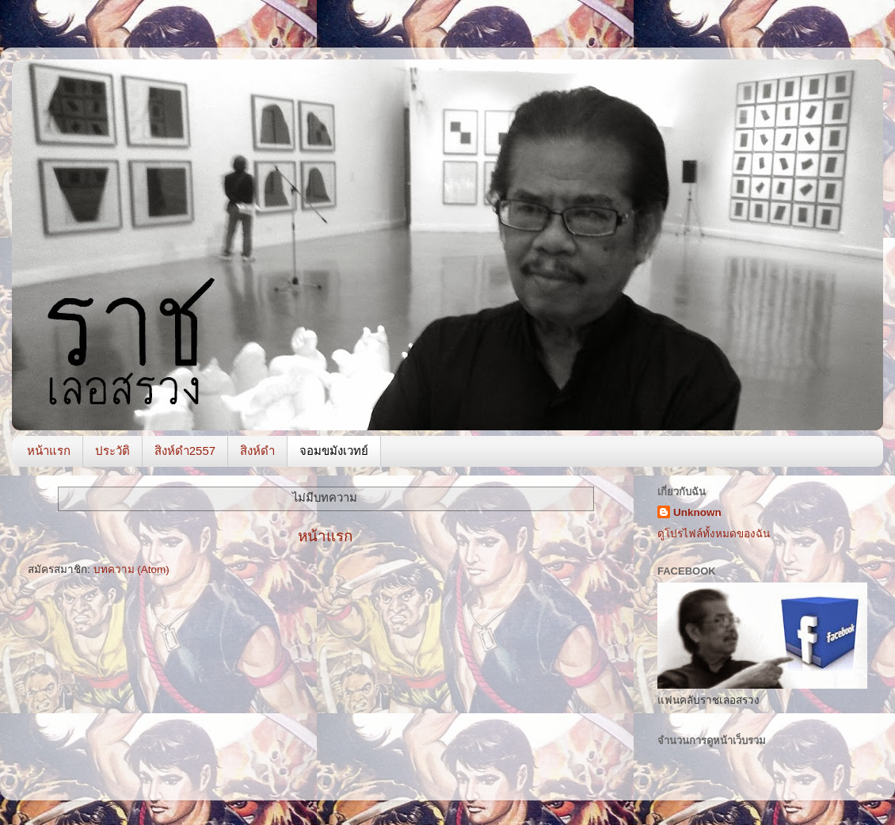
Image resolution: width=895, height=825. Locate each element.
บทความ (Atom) (131, 569)
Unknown (697, 512)
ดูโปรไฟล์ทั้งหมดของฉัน (713, 534)
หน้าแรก (48, 450)
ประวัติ (112, 450)
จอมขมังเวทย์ (333, 450)
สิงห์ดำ (257, 450)
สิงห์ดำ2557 (184, 450)
